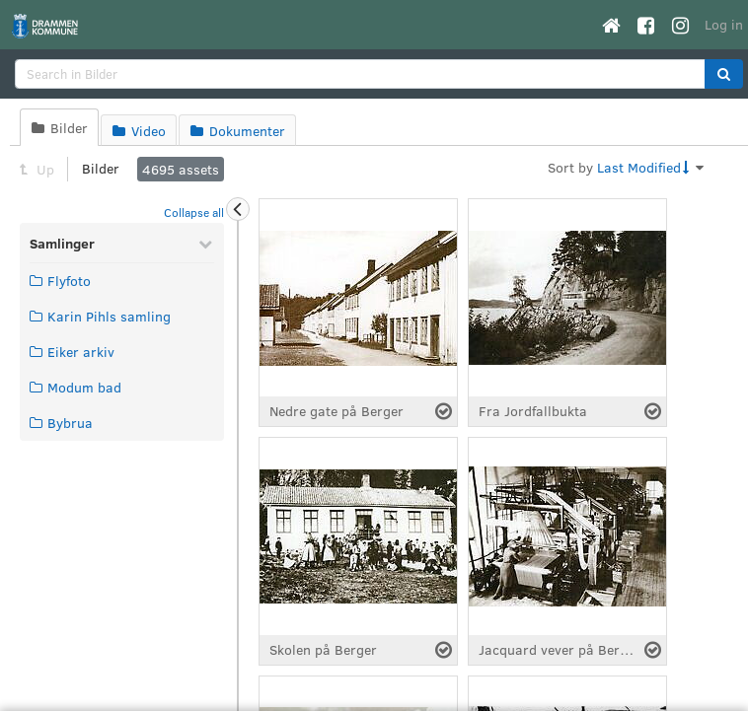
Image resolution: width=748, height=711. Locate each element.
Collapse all (194, 212)
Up (37, 169)
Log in (724, 24)
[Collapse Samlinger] (205, 243)
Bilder (100, 168)
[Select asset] (443, 411)
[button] (724, 74)
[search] (360, 74)
